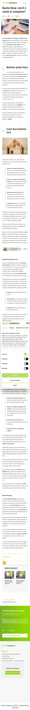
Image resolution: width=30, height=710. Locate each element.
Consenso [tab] (4, 327)
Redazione (5, 16)
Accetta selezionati (15, 380)
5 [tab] (19, 589)
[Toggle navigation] (25, 3)
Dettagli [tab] (11, 327)
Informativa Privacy (24, 705)
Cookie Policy (15, 707)
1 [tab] (10, 589)
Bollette (18, 16)
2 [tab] (13, 589)
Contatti (3, 705)
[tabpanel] (9, 578)
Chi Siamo (15, 705)
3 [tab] (15, 589)
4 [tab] (17, 589)
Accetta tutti (15, 375)
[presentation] (12, 626)
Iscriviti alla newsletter (15, 635)
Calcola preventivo (12, 673)
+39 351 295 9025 (5, 656)
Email (3, 618)
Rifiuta (15, 385)
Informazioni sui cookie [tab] (22, 327)
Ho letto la (9, 630)
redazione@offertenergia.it (7, 658)
